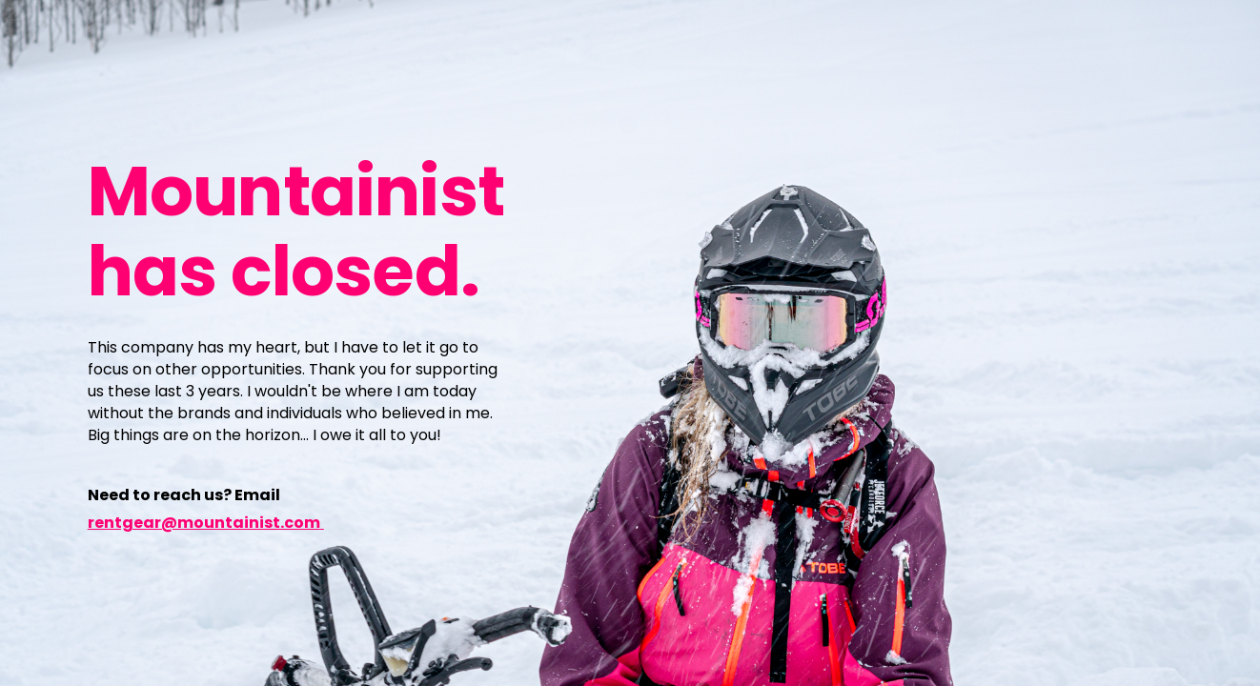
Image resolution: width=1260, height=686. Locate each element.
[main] (301, 229)
